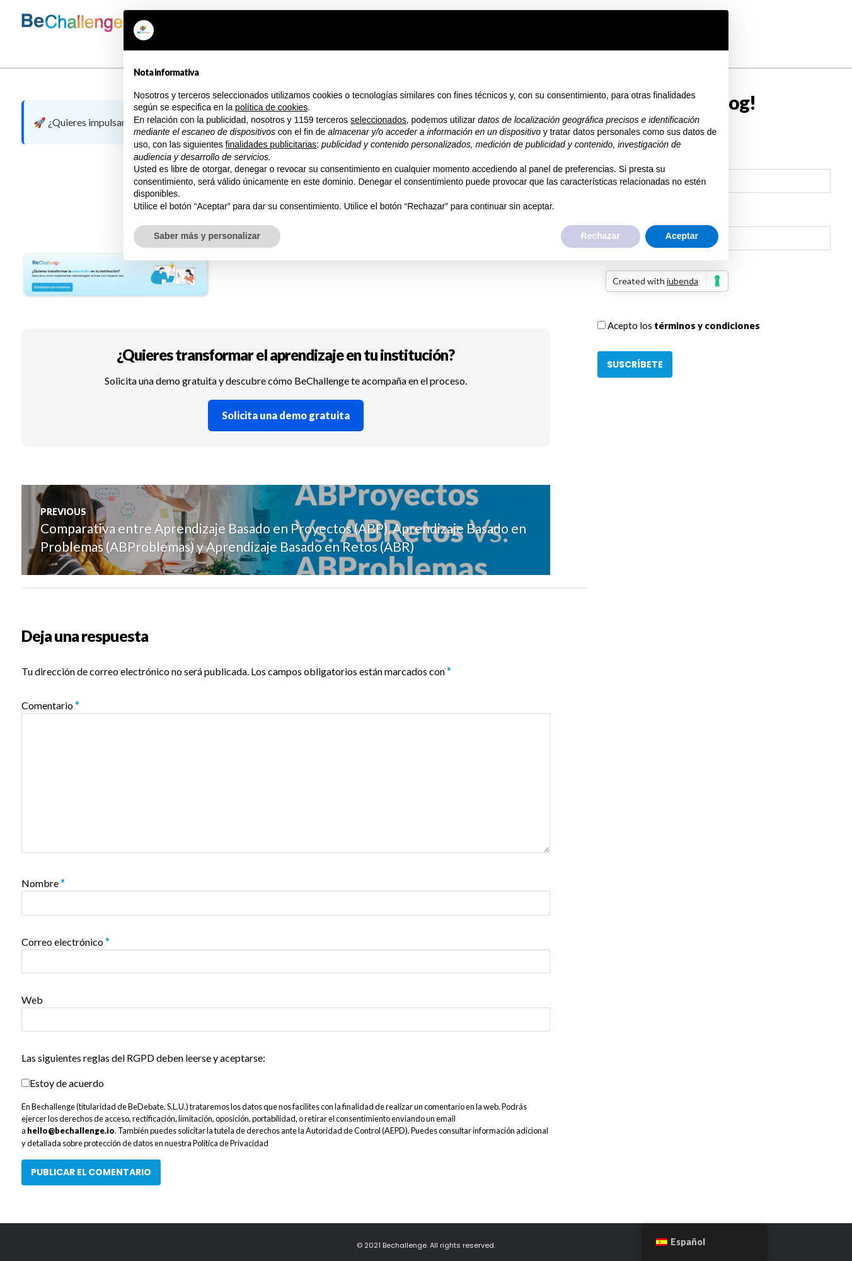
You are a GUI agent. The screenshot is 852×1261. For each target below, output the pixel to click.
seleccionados (378, 120)
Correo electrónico (65, 942)
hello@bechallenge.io (71, 1130)
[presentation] (693, 293)
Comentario (50, 705)
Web (32, 1000)
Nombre (43, 883)
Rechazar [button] (600, 236)
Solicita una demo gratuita (286, 415)
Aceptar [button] (681, 236)
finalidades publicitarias (271, 144)
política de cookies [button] (271, 107)
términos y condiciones (707, 325)
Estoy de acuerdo (67, 1083)
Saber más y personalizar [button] (207, 236)
